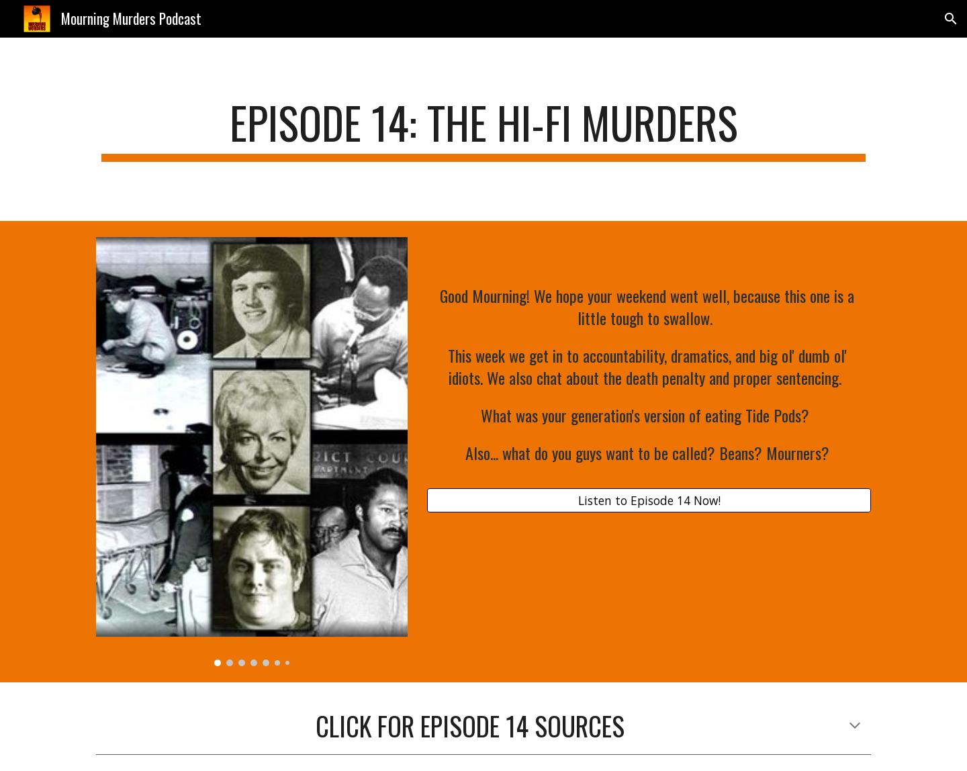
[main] (483, 129)
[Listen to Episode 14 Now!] (649, 501)
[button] (951, 19)
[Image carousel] (252, 452)
